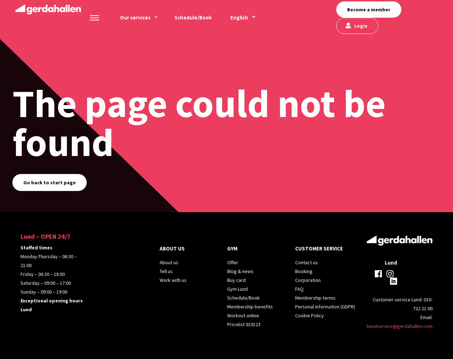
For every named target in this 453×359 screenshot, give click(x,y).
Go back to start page (49, 182)
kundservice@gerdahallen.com (399, 326)
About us (169, 262)
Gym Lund (237, 289)
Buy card (236, 280)
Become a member (368, 9)
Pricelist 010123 (243, 324)
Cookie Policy (309, 315)
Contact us (306, 262)
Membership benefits (250, 306)
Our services (135, 17)
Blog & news (240, 271)
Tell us (166, 271)
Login (360, 26)
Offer (232, 262)
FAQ (299, 289)
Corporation (308, 280)
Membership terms (315, 298)
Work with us (173, 280)
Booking (303, 271)
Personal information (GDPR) (325, 306)
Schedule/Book (193, 17)
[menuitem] (239, 17)
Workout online (243, 315)
